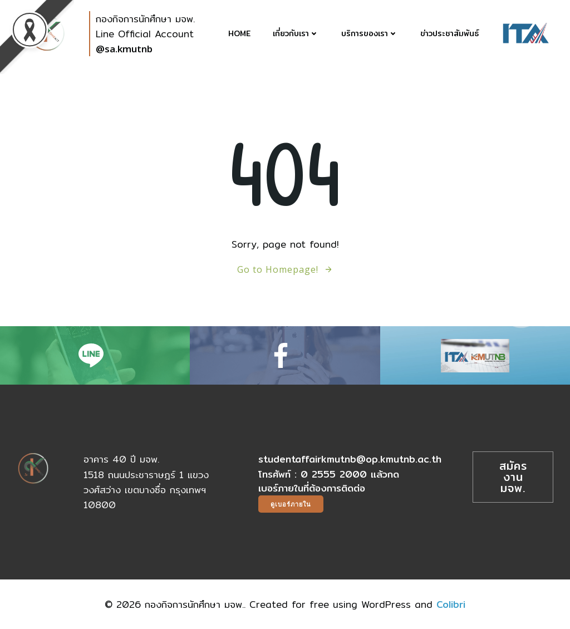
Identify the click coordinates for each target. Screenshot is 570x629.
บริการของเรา (369, 34)
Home (239, 34)
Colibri (450, 604)
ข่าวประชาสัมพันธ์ (449, 34)
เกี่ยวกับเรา (296, 34)
